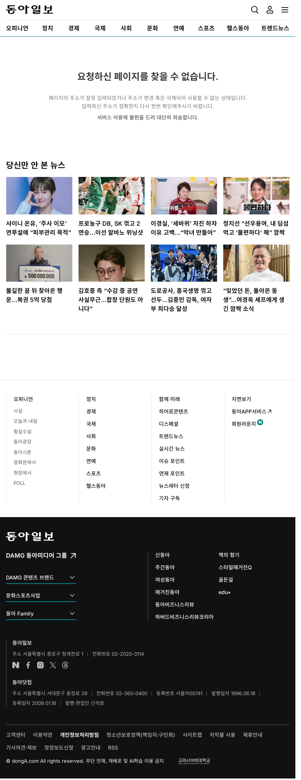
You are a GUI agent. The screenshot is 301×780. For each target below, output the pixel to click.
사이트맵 (192, 735)
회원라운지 (244, 424)
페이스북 (28, 665)
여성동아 (165, 579)
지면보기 (241, 399)
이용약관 (42, 735)
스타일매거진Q (235, 567)
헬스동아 (96, 486)
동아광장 (22, 442)
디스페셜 (168, 424)
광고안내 (90, 747)
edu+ (225, 592)
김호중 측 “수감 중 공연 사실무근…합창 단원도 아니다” (110, 299)
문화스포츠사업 (41, 595)
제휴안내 (252, 735)
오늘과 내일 (25, 421)
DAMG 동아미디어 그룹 (42, 555)
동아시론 (22, 452)
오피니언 (23, 399)
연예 (91, 461)
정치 (91, 399)
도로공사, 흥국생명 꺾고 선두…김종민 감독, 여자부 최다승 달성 (181, 299)
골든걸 (226, 579)
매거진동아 (167, 592)
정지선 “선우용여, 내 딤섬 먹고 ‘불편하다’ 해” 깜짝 (256, 228)
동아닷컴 (22, 682)
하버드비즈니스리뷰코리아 (184, 617)
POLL (19, 483)
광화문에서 (24, 462)
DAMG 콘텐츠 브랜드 (41, 577)
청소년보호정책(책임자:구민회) (140, 735)
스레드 (65, 665)
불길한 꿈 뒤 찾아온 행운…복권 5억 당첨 (34, 295)
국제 (91, 424)
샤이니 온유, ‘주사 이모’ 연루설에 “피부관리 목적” (38, 228)
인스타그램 (40, 665)
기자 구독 (169, 498)
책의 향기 (229, 555)
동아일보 (29, 9)
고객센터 (15, 735)
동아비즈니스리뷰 (174, 604)
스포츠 (93, 473)
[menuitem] (17, 28)
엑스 (52, 665)
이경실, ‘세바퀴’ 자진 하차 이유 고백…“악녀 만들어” (184, 228)
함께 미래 (169, 399)
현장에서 (22, 473)
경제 (91, 411)
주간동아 (165, 567)
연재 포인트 (172, 473)
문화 (91, 448)
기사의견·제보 (21, 747)
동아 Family (41, 613)
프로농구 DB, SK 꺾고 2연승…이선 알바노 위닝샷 (110, 228)
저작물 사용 (222, 735)
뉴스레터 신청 (174, 486)
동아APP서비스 (252, 411)
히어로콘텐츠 (173, 411)
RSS (113, 747)
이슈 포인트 (172, 461)
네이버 (15, 665)
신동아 (162, 555)
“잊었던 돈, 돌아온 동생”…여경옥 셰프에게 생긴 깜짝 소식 (254, 299)
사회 (91, 436)
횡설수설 (22, 431)
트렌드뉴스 (171, 436)
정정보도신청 (58, 747)
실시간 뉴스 (172, 448)
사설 (17, 411)
